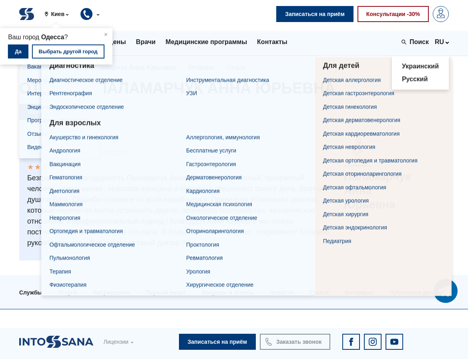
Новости (281, 292)
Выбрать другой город (68, 51)
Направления (111, 292)
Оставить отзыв (50, 112)
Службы (30, 292)
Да (18, 51)
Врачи (67, 67)
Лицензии (115, 342)
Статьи (319, 292)
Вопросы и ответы (228, 292)
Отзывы (201, 67)
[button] (59, 14)
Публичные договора (419, 292)
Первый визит (166, 292)
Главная (32, 67)
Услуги (67, 292)
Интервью (359, 292)
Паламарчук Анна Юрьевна (132, 67)
